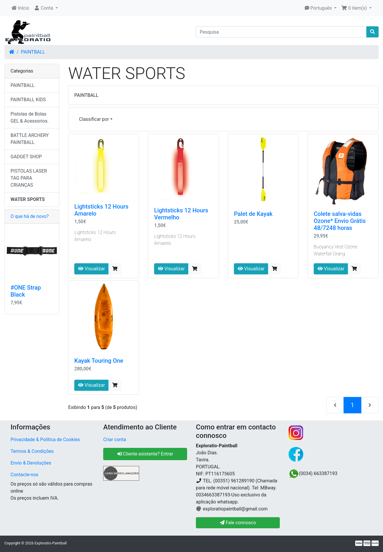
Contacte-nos (24, 474)
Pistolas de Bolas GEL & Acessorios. (30, 117)
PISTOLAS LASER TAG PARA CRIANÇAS (29, 178)
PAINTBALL (33, 52)
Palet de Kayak (253, 213)
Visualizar (91, 268)
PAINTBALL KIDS (28, 99)
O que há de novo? (30, 216)
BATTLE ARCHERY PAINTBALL (30, 139)
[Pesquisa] (281, 31)
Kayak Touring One (98, 360)
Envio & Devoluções (31, 463)
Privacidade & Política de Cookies (45, 439)
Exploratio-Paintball (50, 543)
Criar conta (114, 439)
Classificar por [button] (94, 119)
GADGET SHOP (26, 156)
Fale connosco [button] (238, 522)
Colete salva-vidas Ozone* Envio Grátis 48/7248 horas (340, 220)
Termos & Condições (32, 451)
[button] (46, 8)
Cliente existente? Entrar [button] (145, 454)
